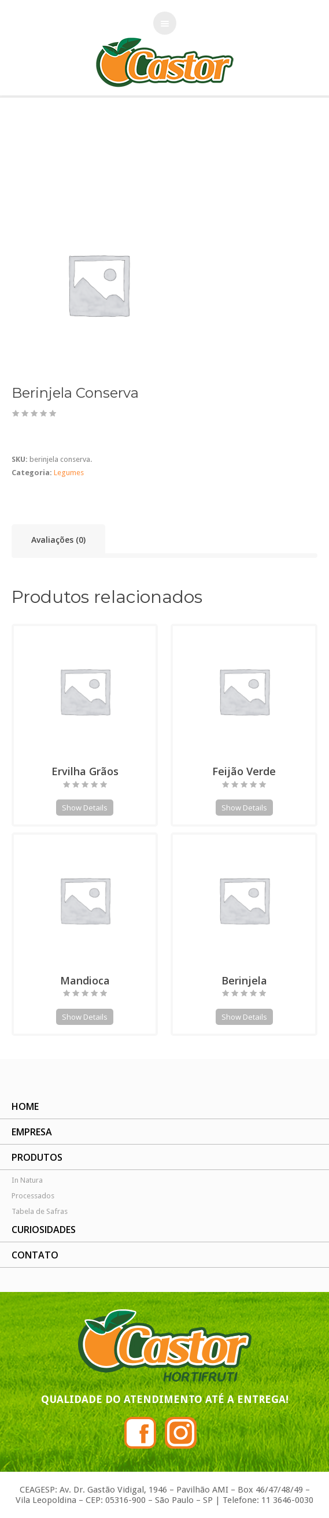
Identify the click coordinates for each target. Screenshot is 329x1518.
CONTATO (35, 1255)
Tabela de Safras (40, 1211)
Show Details (85, 807)
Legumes (40, 153)
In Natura (27, 1180)
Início (9, 153)
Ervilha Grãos (85, 771)
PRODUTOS (37, 1157)
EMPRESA (32, 1131)
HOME (25, 1106)
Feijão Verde (244, 771)
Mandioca (85, 980)
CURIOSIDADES (44, 1229)
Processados (33, 1195)
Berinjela (244, 980)
